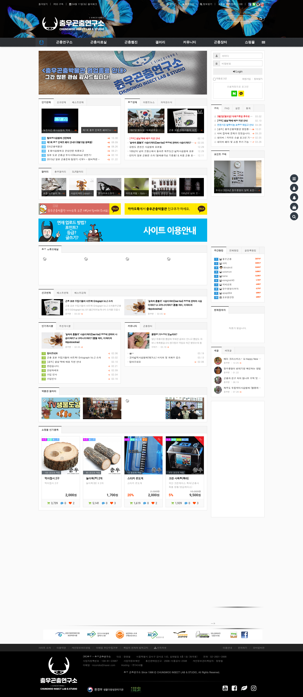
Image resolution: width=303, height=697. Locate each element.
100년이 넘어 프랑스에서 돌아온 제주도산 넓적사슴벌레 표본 (161, 151)
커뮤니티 (189, 42)
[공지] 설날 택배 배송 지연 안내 (61, 361)
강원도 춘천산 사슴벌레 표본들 (145, 146)
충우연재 (132, 102)
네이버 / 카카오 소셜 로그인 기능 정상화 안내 (238, 137)
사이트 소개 (44, 647)
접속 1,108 (237, 4)
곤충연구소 (64, 42)
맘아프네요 (134, 361)
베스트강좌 (80, 292)
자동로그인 (220, 78)
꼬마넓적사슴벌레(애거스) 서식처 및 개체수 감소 (154, 357)
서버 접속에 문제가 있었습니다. (238, 133)
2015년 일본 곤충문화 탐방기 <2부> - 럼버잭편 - (71, 159)
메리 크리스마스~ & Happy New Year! (244, 358)
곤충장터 (220, 42)
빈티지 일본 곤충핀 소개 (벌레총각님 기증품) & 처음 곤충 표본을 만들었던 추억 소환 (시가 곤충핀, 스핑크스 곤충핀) (190, 155)
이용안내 (227, 647)
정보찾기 (206, 4)
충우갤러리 (60, 171)
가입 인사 (49, 374)
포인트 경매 (220, 154)
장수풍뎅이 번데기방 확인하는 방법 (242, 368)
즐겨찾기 (43, 4)
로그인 (171, 4)
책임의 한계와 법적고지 (135, 647)
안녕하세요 (50, 370)
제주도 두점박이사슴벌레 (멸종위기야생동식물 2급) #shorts (255, 387)
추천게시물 (65, 326)
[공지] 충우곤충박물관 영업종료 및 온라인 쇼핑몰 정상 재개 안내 (238, 129)
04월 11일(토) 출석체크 (83, 4)
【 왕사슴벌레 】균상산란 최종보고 (63, 150)
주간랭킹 (218, 250)
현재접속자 (220, 309)
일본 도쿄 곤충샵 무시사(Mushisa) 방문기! (66, 155)
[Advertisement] (238, 459)
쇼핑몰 (221, 4)
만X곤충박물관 (52, 146)
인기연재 (46, 102)
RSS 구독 (58, 4)
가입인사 (49, 378)
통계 (248, 108)
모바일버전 (259, 647)
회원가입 (188, 4)
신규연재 (61, 102)
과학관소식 (166, 102)
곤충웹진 (131, 42)
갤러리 (160, 42)
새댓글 (228, 350)
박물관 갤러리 (49, 391)
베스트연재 (78, 102)
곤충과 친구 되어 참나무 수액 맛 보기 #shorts (248, 378)
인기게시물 (47, 326)
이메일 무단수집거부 (107, 647)
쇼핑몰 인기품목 (50, 429)
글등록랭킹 (250, 250)
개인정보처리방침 (81, 647)
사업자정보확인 (131, 660)
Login (238, 71)
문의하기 (242, 647)
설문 (237, 108)
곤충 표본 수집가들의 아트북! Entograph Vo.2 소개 (71, 357)
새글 (216, 350)
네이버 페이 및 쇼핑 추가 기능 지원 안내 (238, 142)
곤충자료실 (98, 42)
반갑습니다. (51, 366)
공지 (216, 108)
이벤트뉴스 (149, 102)
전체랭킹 (234, 250)
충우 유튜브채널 (50, 249)
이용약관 (61, 647)
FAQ (227, 108)
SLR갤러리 (77, 171)
